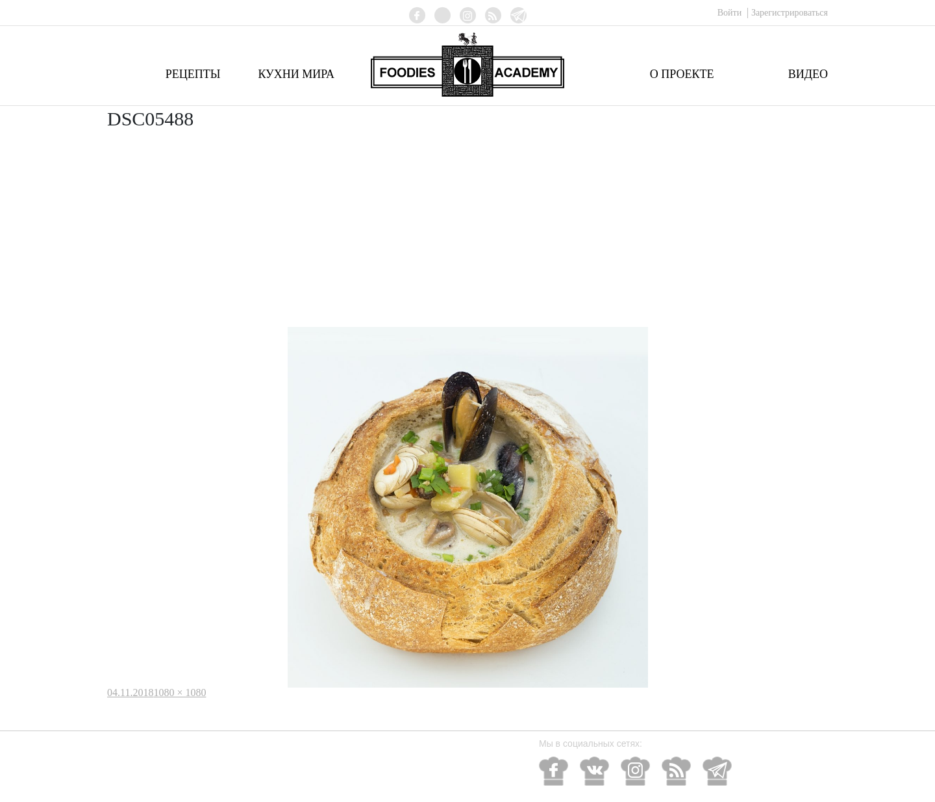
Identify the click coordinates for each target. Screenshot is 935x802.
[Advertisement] (467, 229)
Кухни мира (296, 74)
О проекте (682, 74)
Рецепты (193, 74)
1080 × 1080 (179, 692)
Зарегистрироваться (789, 13)
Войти (730, 13)
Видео (808, 74)
